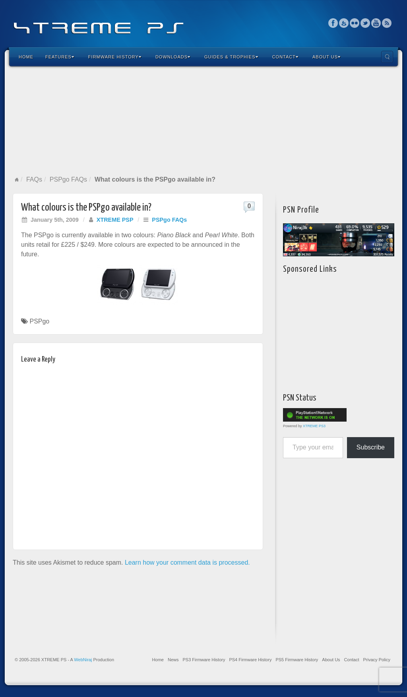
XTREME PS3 (314, 426)
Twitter (365, 23)
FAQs (34, 179)
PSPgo (39, 321)
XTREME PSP (115, 220)
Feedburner (344, 23)
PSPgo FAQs (68, 179)
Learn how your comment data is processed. (187, 562)
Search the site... (387, 57)
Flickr (355, 23)
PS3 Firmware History (203, 659)
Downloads (172, 56)
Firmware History (114, 56)
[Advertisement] (203, 121)
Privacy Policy (376, 659)
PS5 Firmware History (296, 659)
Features (59, 56)
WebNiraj (83, 659)
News (173, 659)
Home (26, 56)
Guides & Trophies (231, 56)
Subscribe (371, 447)
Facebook (333, 23)
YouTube (376, 23)
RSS (387, 23)
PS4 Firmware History (250, 659)
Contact (285, 56)
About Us (326, 56)
